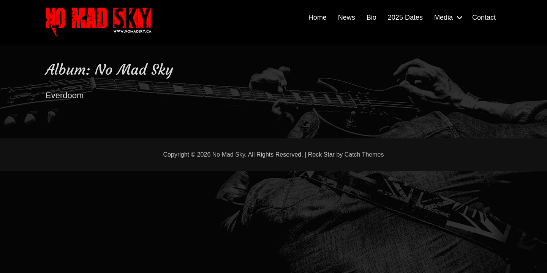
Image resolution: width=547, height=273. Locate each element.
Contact (484, 17)
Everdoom (65, 95)
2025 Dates (405, 17)
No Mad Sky (228, 154)
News (346, 17)
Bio (371, 17)
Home (317, 17)
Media (443, 17)
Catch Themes (364, 154)
